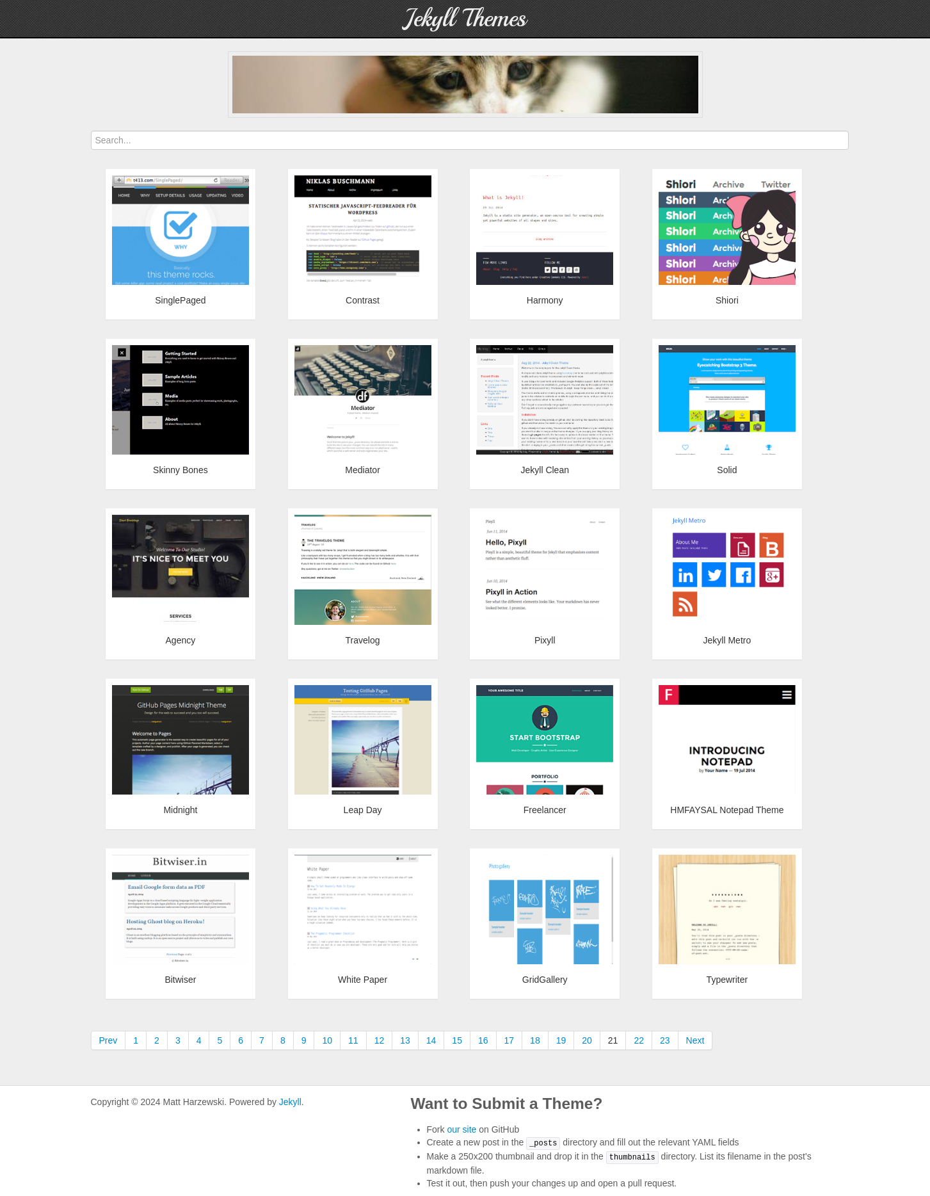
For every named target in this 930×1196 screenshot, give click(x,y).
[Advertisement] (465, 84)
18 (535, 1040)
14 (431, 1040)
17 (509, 1040)
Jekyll (290, 1102)
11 (353, 1040)
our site (461, 1129)
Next (695, 1040)
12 (379, 1040)
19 (561, 1040)
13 (405, 1040)
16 (483, 1040)
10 (327, 1040)
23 (665, 1040)
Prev (108, 1040)
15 (457, 1040)
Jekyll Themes (465, 18)
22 (639, 1040)
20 (587, 1040)
